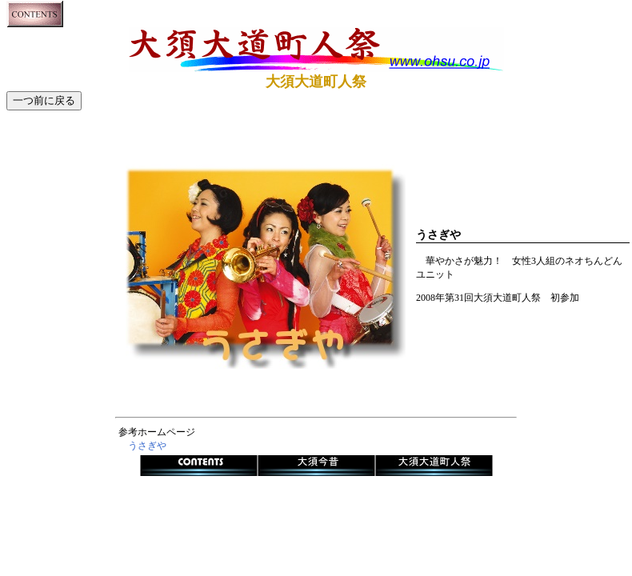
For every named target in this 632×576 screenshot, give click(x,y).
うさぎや (147, 445)
